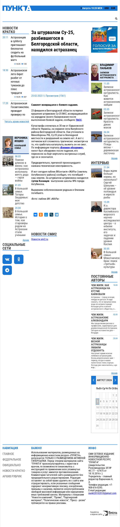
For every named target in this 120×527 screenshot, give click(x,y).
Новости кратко (13, 471)
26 (103, 419)
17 (97, 413)
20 (107, 413)
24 (97, 419)
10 (97, 407)
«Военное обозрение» (71, 147)
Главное (8, 454)
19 (103, 413)
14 (110, 407)
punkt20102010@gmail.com (102, 493)
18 (100, 413)
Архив (26, 240)
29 (113, 419)
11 (100, 407)
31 (97, 425)
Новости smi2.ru (39, 239)
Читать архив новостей (17, 121)
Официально (11, 465)
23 (116, 413)
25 (100, 419)
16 (116, 407)
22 (113, 413)
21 (110, 413)
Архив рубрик (12, 476)
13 (107, 407)
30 (116, 419)
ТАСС (79, 119)
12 (103, 407)
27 (107, 419)
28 (110, 419)
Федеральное (11, 459)
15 (113, 407)
